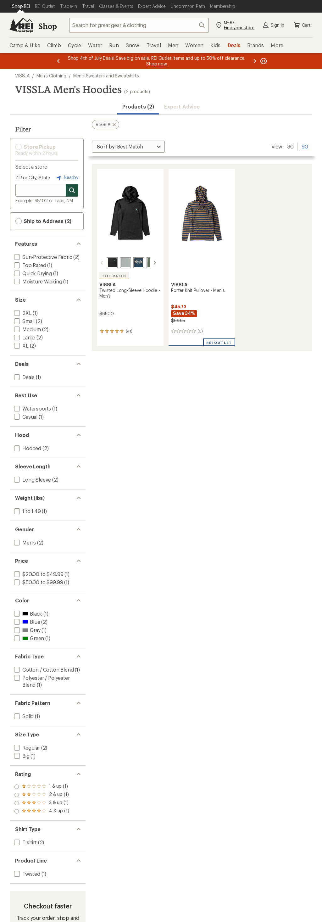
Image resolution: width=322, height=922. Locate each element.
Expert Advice (182, 106)
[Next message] (254, 61)
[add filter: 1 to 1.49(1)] (27, 511)
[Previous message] (58, 61)
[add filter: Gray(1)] (26, 630)
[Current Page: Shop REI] (20, 6)
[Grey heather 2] (118, 262)
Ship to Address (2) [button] (43, 221)
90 (305, 145)
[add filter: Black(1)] (27, 614)
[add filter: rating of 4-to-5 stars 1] (41, 787)
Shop (47, 26)
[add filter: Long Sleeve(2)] (32, 480)
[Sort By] (128, 147)
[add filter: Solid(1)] (23, 716)
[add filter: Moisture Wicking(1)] (37, 281)
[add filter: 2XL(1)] (22, 313)
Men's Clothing (51, 75)
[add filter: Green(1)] (28, 638)
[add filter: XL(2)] (21, 346)
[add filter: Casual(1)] (25, 417)
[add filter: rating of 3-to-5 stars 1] (41, 795)
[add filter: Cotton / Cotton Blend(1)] (43, 670)
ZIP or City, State (32, 177)
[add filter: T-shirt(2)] (25, 842)
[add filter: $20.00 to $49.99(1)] (38, 574)
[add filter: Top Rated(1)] (29, 265)
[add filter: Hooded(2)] (27, 448)
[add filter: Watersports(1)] (32, 408)
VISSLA (22, 75)
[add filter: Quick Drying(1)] (32, 273)
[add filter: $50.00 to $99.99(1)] (38, 582)
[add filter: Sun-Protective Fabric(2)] (42, 257)
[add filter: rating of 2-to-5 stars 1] (41, 803)
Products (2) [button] (138, 106)
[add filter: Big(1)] (21, 756)
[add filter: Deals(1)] (24, 377)
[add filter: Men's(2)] (24, 542)
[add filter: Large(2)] (24, 337)
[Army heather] (144, 262)
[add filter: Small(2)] (24, 321)
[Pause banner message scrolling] (262, 61)
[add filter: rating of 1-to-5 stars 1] (41, 811)
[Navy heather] (131, 262)
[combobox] (139, 25)
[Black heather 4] (104, 262)
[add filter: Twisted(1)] (26, 874)
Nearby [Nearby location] (66, 178)
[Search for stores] (72, 190)
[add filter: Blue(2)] (26, 622)
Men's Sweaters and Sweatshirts (106, 75)
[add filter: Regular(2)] (26, 748)
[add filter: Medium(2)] (27, 329)
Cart (302, 25)
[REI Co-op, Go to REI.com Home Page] (21, 25)
